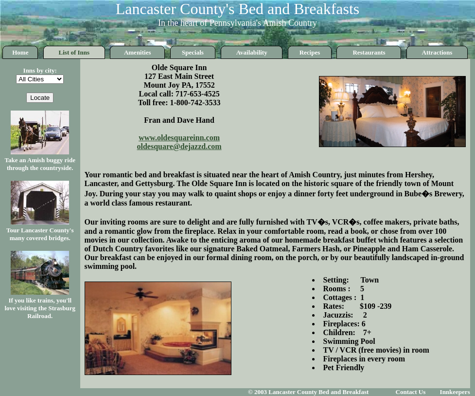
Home (20, 52)
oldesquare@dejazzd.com (179, 146)
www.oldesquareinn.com (179, 137)
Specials (193, 52)
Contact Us (411, 392)
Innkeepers (455, 392)
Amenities (137, 52)
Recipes (309, 52)
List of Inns (74, 52)
